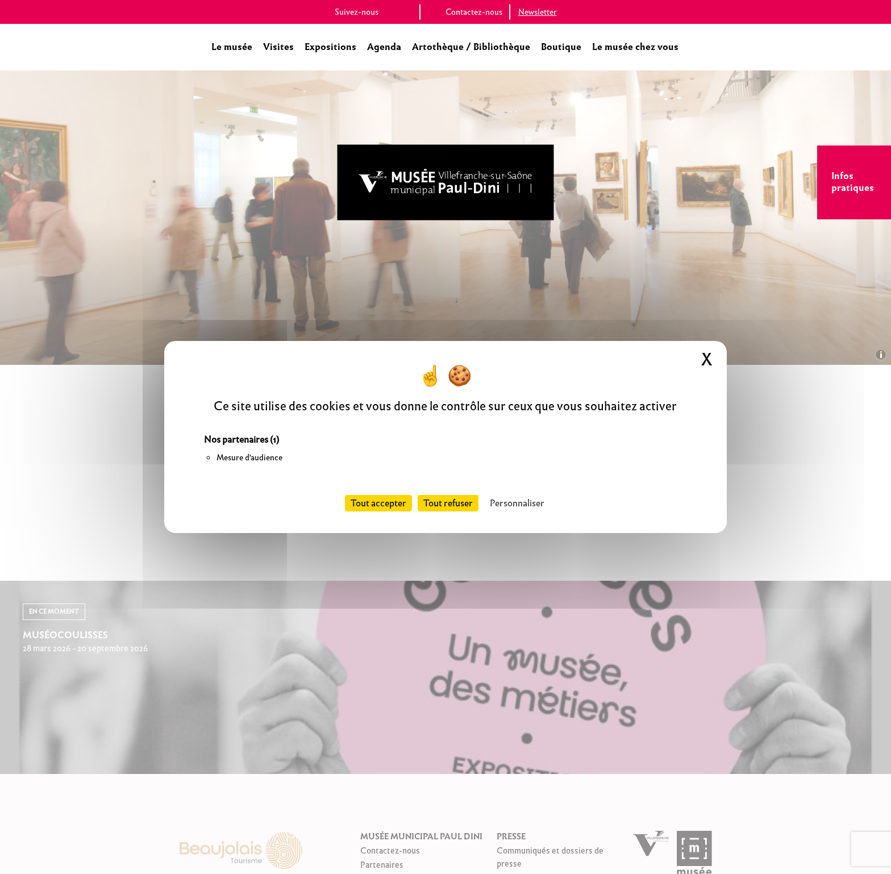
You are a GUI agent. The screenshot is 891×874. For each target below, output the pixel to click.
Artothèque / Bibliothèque (471, 47)
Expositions (330, 47)
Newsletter (537, 12)
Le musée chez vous (635, 47)
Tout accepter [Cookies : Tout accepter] (378, 503)
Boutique (561, 47)
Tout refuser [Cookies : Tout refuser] (448, 503)
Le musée (231, 47)
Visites (278, 47)
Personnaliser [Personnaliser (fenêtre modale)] (517, 503)
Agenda (384, 47)
